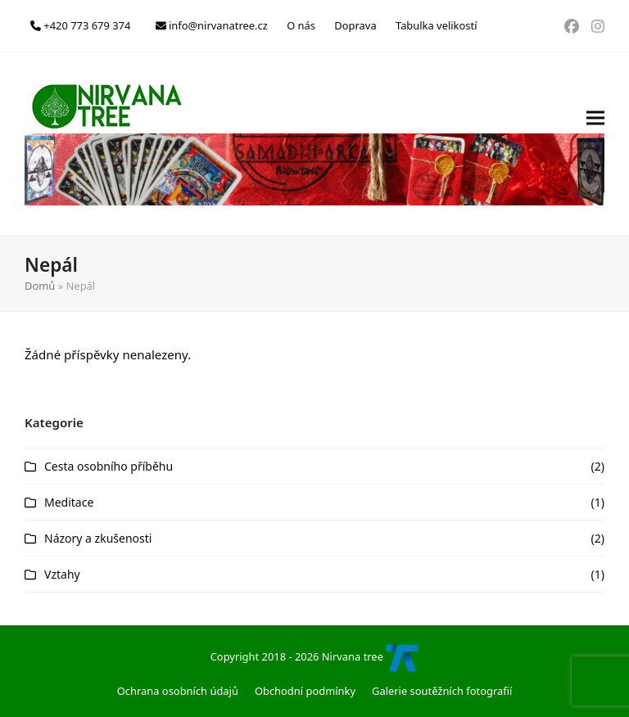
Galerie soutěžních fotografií (442, 690)
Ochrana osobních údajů (177, 690)
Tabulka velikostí (436, 25)
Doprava (355, 25)
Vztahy (62, 574)
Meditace (68, 502)
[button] (595, 144)
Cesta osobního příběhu (108, 466)
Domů (40, 285)
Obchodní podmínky (305, 690)
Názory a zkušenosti (98, 538)
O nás (301, 25)
